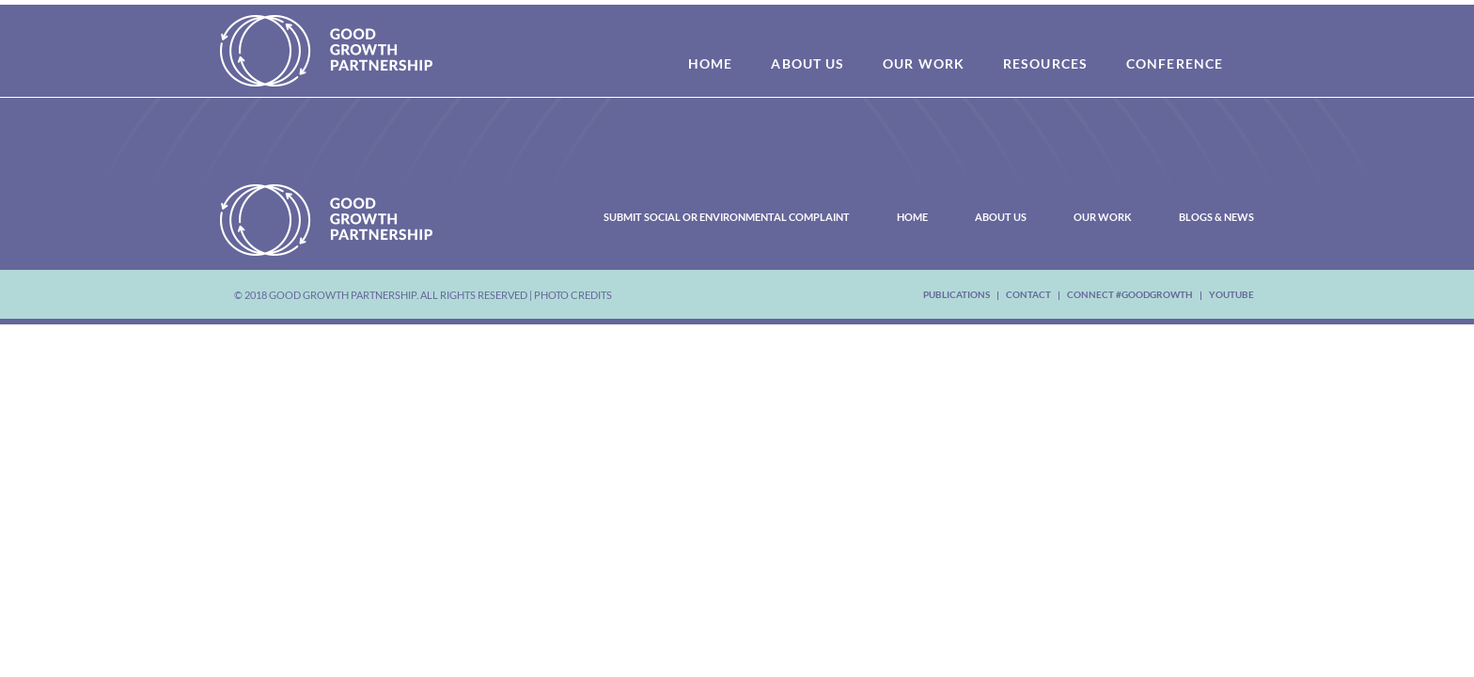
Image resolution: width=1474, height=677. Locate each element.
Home (912, 217)
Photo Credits (573, 295)
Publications (956, 294)
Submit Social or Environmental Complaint (727, 217)
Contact (1028, 294)
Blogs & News (1216, 217)
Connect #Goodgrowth (1130, 294)
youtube (1231, 294)
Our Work (1103, 217)
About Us (1001, 217)
